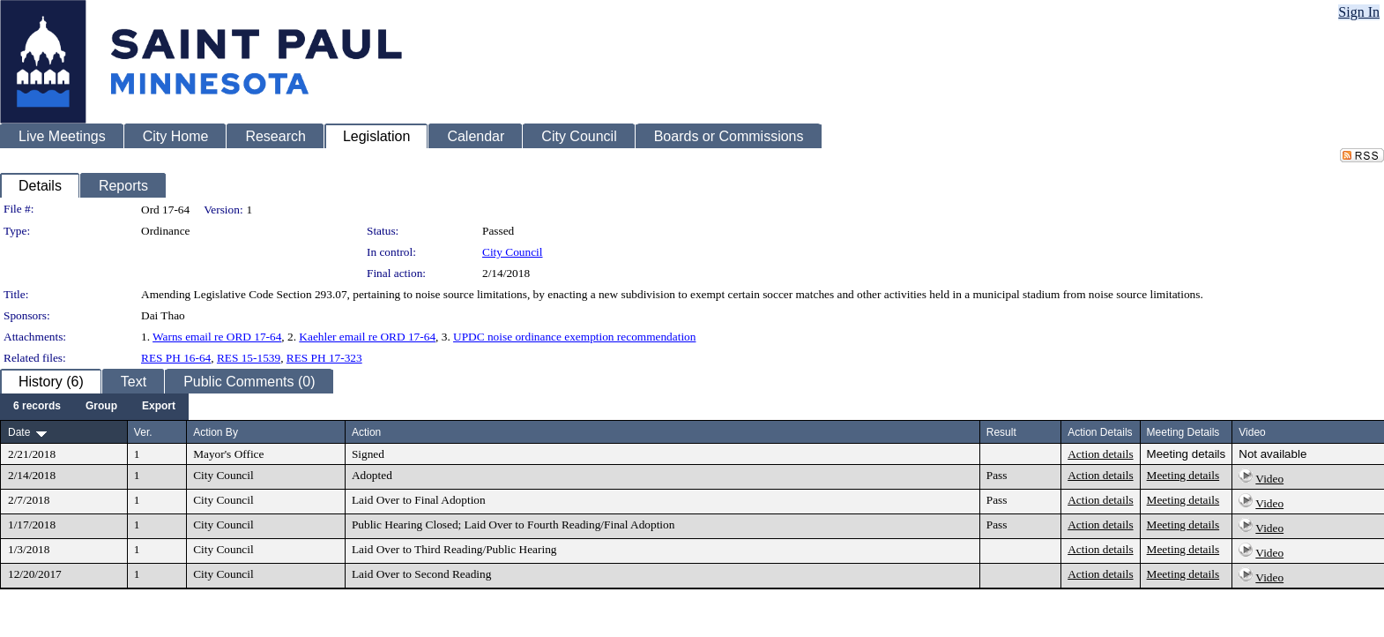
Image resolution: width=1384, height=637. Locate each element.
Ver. (143, 432)
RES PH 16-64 (176, 357)
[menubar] (94, 406)
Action (366, 432)
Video (1269, 478)
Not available (1272, 454)
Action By (215, 432)
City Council (512, 252)
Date (19, 432)
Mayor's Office (228, 454)
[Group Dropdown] (101, 406)
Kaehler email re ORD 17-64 (367, 336)
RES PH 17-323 (324, 357)
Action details (1100, 454)
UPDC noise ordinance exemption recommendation (574, 336)
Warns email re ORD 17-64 (217, 336)
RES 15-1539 (248, 357)
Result (1001, 432)
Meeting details (1186, 454)
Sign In (1359, 11)
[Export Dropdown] (158, 406)
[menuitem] (37, 406)
